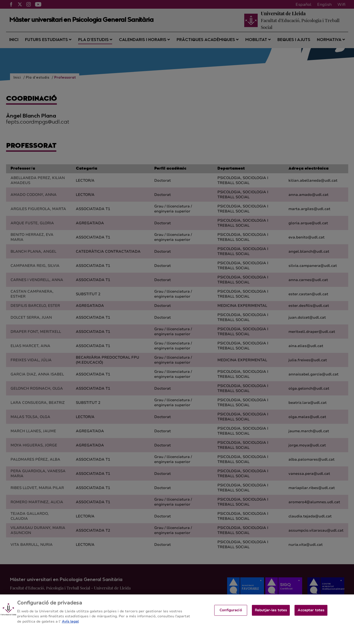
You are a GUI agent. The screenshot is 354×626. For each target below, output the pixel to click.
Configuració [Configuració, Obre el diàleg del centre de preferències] (231, 616)
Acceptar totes (311, 616)
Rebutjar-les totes (271, 616)
